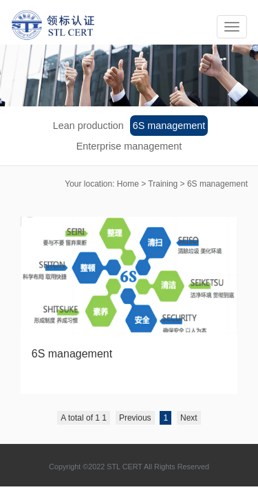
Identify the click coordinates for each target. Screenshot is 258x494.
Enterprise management (129, 146)
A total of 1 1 (84, 418)
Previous (135, 418)
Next (188, 418)
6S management (169, 125)
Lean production (88, 125)
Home (128, 184)
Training (163, 184)
